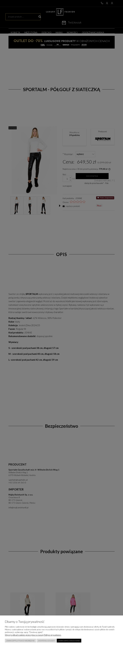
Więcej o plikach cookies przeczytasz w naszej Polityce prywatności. (33, 635)
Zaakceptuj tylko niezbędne (20, 640)
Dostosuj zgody (46, 640)
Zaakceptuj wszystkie (69, 640)
